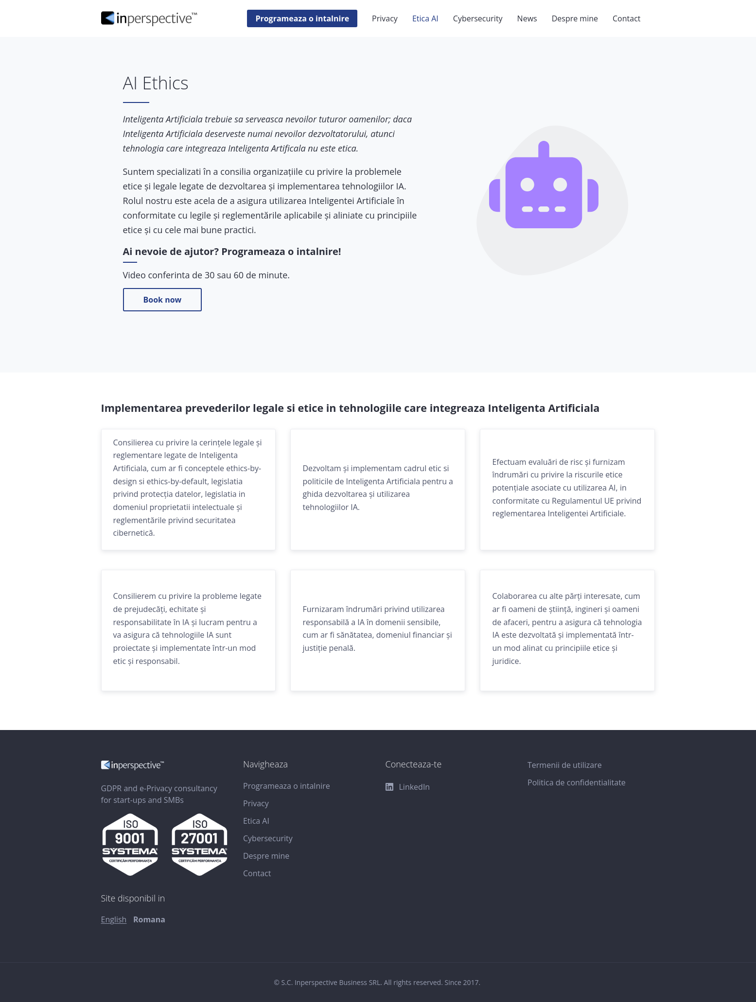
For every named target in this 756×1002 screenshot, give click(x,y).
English (114, 919)
